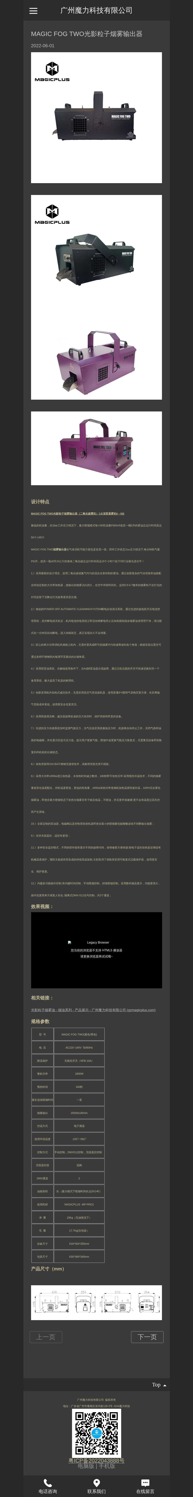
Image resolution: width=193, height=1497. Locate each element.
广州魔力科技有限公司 (96, 10)
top (159, 1385)
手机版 (107, 1466)
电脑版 (86, 1466)
